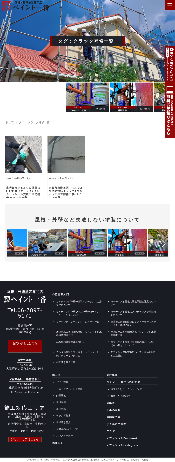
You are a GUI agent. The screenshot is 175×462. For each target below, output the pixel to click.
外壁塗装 (61, 395)
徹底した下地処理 (120, 395)
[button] (4, 98)
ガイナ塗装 (62, 382)
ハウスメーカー (64, 435)
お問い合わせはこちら (25, 346)
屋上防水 (61, 408)
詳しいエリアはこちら (25, 439)
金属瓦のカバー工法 (67, 429)
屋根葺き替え (63, 422)
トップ (9, 122)
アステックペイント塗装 (69, 388)
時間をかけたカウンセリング (126, 389)
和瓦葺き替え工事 (65, 362)
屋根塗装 (61, 402)
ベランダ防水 (63, 415)
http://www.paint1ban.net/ (25, 392)
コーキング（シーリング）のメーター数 (77, 321)
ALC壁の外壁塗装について (70, 341)
